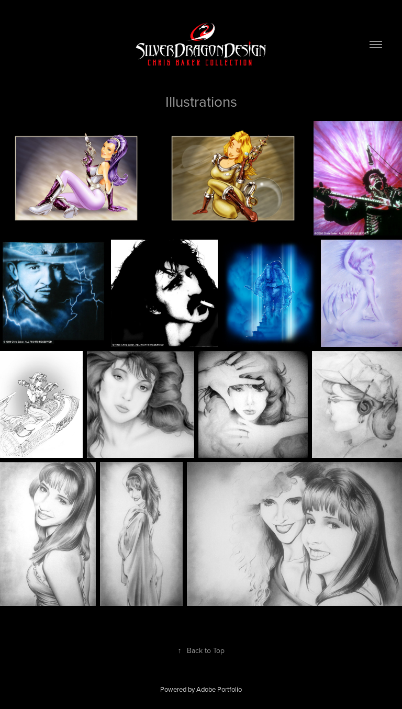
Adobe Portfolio (219, 689)
